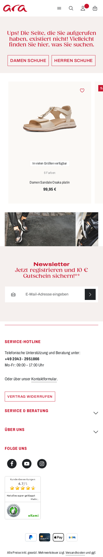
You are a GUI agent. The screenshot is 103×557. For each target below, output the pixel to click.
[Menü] (59, 8)
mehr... (35, 499)
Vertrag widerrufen (30, 396)
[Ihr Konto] (83, 8)
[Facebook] (12, 464)
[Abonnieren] (90, 294)
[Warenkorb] (95, 8)
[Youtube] (26, 464)
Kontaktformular (44, 379)
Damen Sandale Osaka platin (50, 182)
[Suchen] (71, 8)
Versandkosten (75, 553)
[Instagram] (42, 464)
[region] (51, 143)
